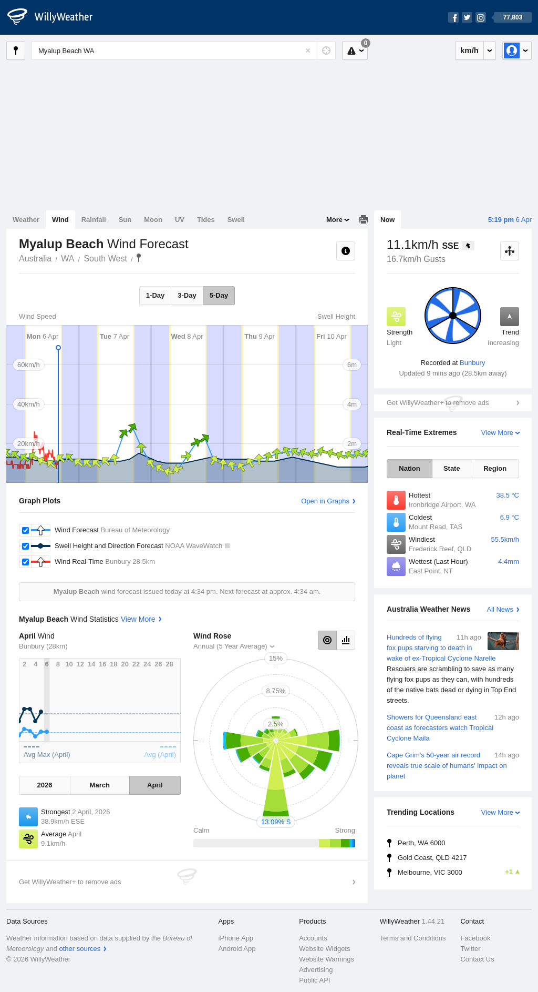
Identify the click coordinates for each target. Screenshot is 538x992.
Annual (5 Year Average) (230, 646)
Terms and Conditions (413, 938)
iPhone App (236, 938)
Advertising (316, 970)
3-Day (187, 295)
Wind (60, 220)
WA (67, 258)
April (155, 785)
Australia (35, 258)
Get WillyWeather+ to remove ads (438, 403)
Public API (314, 980)
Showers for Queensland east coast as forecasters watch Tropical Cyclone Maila (453, 727)
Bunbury (472, 363)
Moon (153, 220)
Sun (125, 220)
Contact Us (477, 959)
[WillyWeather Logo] (55, 17)
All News (500, 609)
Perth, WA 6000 (422, 843)
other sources (79, 949)
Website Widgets (324, 949)
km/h (469, 50)
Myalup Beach (138, 258)
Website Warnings (326, 959)
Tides (206, 220)
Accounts (313, 938)
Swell (236, 220)
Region (494, 468)
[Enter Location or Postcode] (184, 50)
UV (179, 220)
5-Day (219, 295)
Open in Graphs (325, 501)
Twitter (470, 949)
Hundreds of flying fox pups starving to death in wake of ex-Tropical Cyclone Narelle (453, 669)
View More (497, 433)
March (100, 785)
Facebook (475, 938)
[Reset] (308, 50)
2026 (44, 785)
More (334, 220)
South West (105, 258)
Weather (26, 220)
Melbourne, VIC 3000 (458, 872)
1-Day (155, 295)
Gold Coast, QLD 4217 (432, 858)
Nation (409, 468)
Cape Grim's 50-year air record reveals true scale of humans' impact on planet (453, 765)
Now (387, 220)
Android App (237, 949)
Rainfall (93, 220)
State (451, 468)
